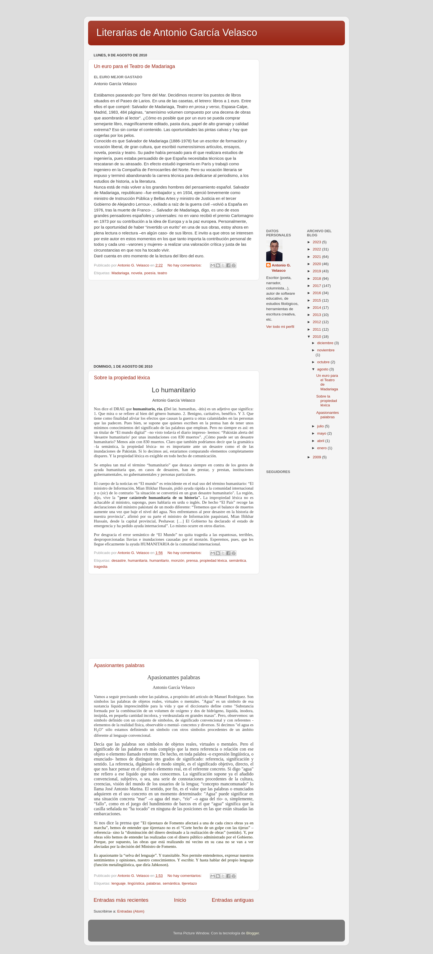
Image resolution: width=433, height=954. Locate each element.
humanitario (159, 560)
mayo (322, 433)
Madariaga (120, 273)
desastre (119, 560)
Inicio (180, 900)
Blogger (252, 933)
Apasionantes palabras (119, 665)
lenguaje (119, 883)
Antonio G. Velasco (281, 268)
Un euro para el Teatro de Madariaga (134, 66)
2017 (317, 286)
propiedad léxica (213, 560)
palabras (153, 883)
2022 (317, 249)
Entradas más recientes (121, 900)
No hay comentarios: (185, 265)
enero (322, 448)
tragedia (100, 566)
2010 (317, 336)
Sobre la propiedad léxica (122, 377)
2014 (317, 307)
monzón (177, 560)
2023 (317, 242)
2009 (317, 457)
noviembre (326, 350)
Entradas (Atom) (130, 911)
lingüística (136, 883)
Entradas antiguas (233, 900)
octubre (324, 362)
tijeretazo (189, 883)
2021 (317, 257)
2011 (317, 329)
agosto (323, 369)
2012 (317, 322)
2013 (317, 315)
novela (136, 273)
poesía (149, 273)
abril (321, 441)
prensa (192, 560)
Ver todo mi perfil (280, 327)
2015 (317, 300)
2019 (317, 271)
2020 (317, 264)
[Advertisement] (173, 322)
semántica (237, 560)
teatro (162, 273)
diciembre (325, 343)
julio (321, 426)
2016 (317, 293)
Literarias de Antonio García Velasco (176, 32)
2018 (317, 278)
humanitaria (137, 560)
